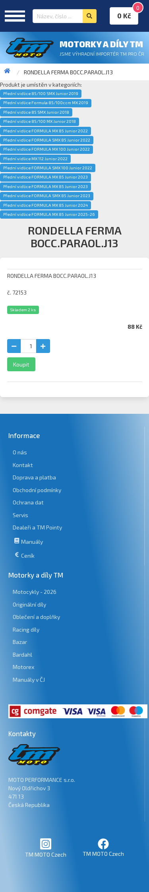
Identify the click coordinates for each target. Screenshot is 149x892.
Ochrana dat (28, 502)
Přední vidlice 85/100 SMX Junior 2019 (40, 93)
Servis (20, 515)
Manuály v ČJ (29, 679)
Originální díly (29, 604)
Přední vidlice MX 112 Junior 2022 (35, 158)
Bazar (20, 641)
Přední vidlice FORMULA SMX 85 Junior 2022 (46, 140)
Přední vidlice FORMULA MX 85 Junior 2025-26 (49, 214)
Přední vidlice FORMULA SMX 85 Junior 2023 (46, 195)
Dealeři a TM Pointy (37, 527)
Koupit (21, 364)
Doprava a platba (34, 477)
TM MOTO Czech (45, 848)
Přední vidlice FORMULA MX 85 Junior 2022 (45, 130)
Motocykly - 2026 (34, 591)
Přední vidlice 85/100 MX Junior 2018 (39, 121)
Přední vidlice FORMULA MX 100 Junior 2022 (46, 149)
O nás (20, 452)
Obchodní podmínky (37, 490)
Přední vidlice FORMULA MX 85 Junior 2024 (45, 205)
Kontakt (23, 465)
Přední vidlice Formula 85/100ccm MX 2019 (45, 102)
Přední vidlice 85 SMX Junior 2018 (36, 112)
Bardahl (22, 654)
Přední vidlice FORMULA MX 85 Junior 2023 (45, 177)
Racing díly (26, 629)
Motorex (23, 666)
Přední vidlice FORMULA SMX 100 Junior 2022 (47, 167)
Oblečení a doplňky (36, 616)
